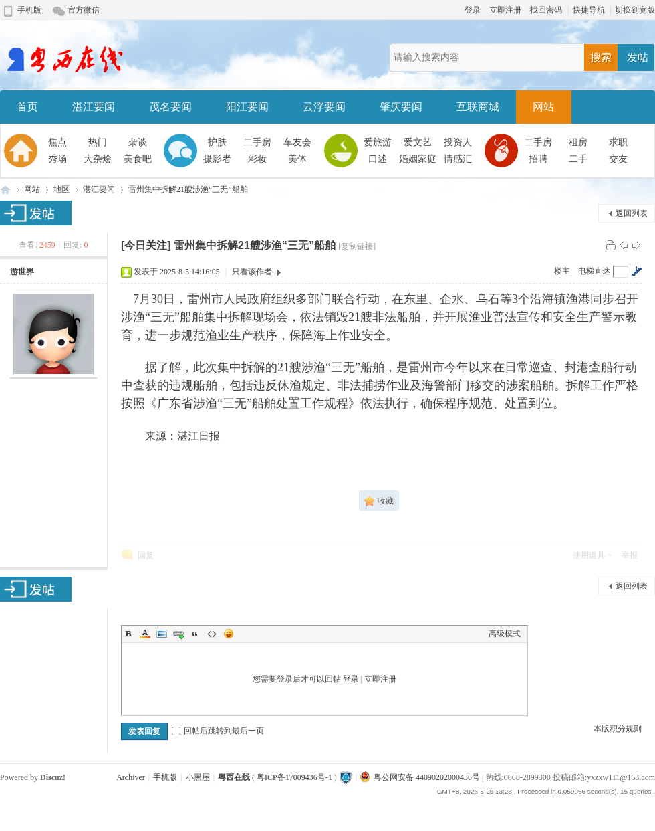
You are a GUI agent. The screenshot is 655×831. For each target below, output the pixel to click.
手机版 (29, 10)
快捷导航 (589, 10)
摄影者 (217, 159)
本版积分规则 (618, 728)
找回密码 (546, 10)
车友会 (297, 142)
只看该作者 (252, 271)
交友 (618, 159)
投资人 (458, 142)
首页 (27, 106)
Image (161, 633)
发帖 (637, 57)
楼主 (562, 271)
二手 (578, 159)
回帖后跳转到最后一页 (218, 730)
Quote (195, 633)
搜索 (601, 57)
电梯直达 (594, 271)
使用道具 (589, 555)
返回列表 (632, 213)
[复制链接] (357, 246)
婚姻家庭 (417, 159)
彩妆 (257, 159)
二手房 (257, 142)
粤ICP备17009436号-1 (294, 777)
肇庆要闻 (401, 106)
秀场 (57, 159)
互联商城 (477, 106)
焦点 (57, 142)
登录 (473, 10)
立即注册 (505, 10)
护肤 (217, 142)
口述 (377, 159)
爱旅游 (378, 142)
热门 (97, 142)
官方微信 (84, 10)
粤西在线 (5, 189)
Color (145, 633)
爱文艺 (418, 142)
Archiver (130, 777)
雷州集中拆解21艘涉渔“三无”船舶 (188, 189)
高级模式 (505, 633)
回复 (146, 555)
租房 (578, 142)
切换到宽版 (635, 10)
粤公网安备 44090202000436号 (420, 777)
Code (212, 633)
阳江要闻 (247, 106)
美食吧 (138, 159)
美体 (297, 159)
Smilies (228, 633)
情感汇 (458, 159)
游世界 (22, 271)
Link (178, 633)
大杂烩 (98, 159)
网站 (543, 106)
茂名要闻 (170, 106)
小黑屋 (198, 777)
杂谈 (137, 142)
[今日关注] (146, 245)
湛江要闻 (93, 106)
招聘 (538, 159)
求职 (618, 142)
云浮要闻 (324, 106)
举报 (630, 555)
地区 (61, 189)
